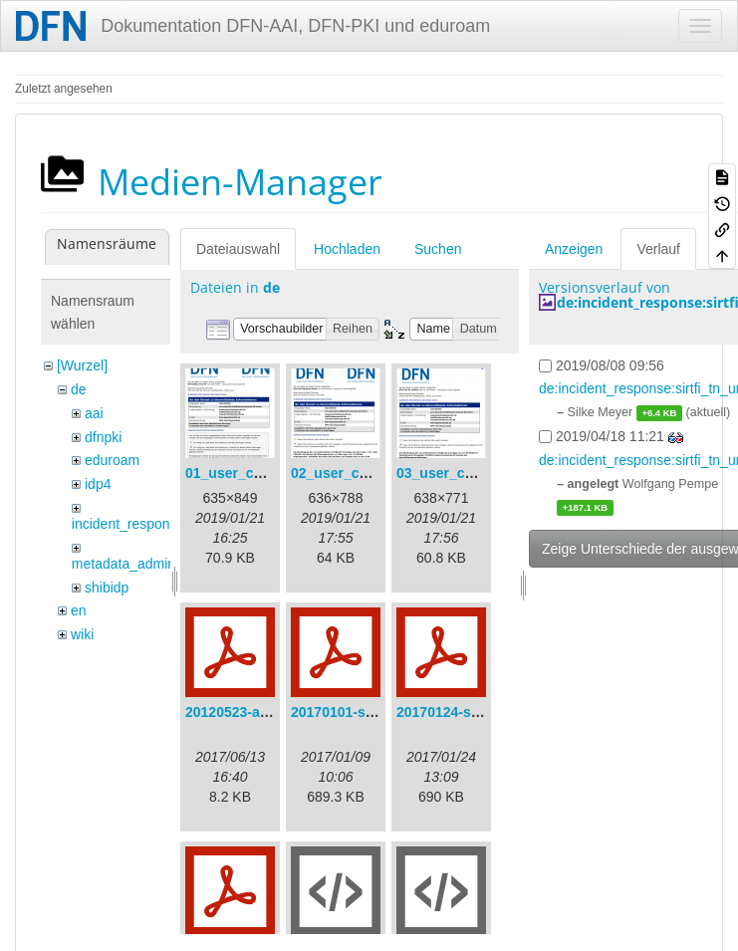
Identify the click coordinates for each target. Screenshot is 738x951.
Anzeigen (574, 249)
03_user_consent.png (468, 473)
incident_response (128, 524)
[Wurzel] (82, 365)
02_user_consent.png (362, 473)
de (79, 389)
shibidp (106, 587)
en (79, 610)
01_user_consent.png (257, 473)
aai (94, 413)
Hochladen (347, 249)
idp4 (98, 484)
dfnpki (103, 437)
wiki (82, 634)
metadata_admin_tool (139, 564)
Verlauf (658, 249)
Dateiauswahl (238, 249)
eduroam (112, 460)
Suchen (437, 249)
